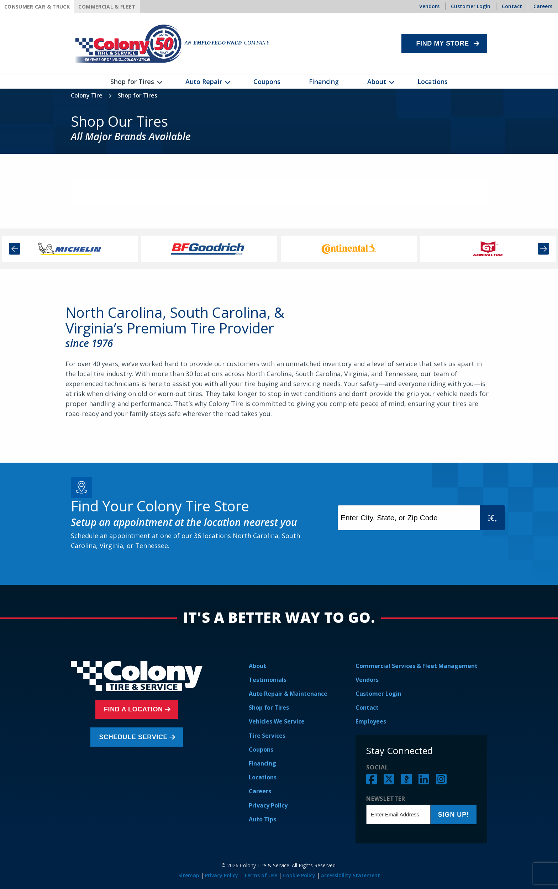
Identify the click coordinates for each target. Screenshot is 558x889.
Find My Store (442, 43)
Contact (367, 707)
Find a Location (134, 709)
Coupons (261, 749)
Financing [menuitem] (324, 81)
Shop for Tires (269, 707)
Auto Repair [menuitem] (203, 81)
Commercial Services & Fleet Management (417, 666)
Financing (262, 763)
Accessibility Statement (350, 875)
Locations (263, 777)
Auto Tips (262, 819)
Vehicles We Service (277, 721)
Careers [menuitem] (542, 6)
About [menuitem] (376, 81)
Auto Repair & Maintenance (288, 694)
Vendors (367, 680)
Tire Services (267, 736)
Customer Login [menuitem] (470, 6)
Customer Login (378, 694)
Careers (260, 791)
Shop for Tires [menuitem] (132, 81)
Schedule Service (135, 737)
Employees (371, 721)
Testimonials (267, 680)
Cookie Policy (299, 875)
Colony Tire (86, 95)
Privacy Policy (268, 805)
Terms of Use (260, 875)
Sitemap (188, 875)
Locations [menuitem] (432, 81)
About (257, 666)
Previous (14, 248)
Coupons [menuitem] (266, 81)
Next (543, 248)
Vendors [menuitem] (429, 6)
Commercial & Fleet (106, 6)
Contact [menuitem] (512, 6)
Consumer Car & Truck (37, 6)
